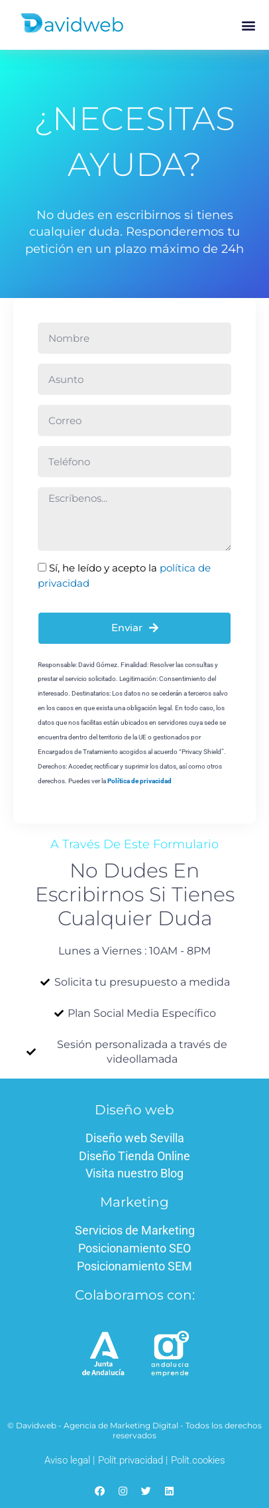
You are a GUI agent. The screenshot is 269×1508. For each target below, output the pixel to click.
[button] (248, 25)
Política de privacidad (139, 781)
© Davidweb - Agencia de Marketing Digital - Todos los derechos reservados (134, 1430)
